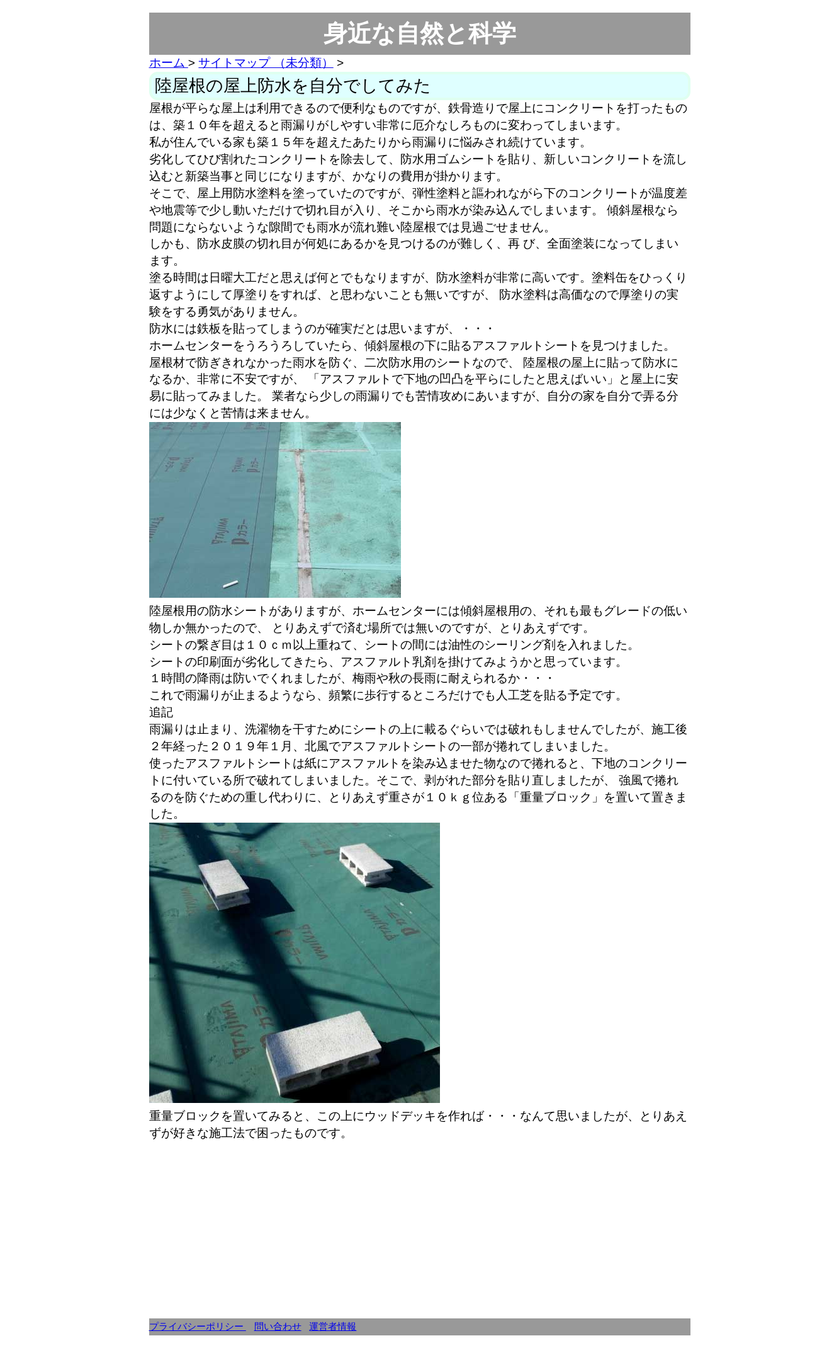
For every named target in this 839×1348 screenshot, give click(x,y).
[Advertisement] (419, 1230)
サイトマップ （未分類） (265, 62)
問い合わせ (277, 1326)
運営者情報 (332, 1326)
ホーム (168, 62)
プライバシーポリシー (197, 1326)
